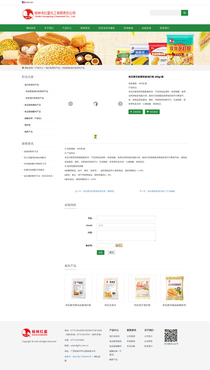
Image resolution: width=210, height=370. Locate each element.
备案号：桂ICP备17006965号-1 (79, 356)
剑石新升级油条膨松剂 (174, 305)
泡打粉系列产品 (52, 67)
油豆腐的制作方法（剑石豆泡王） (39, 175)
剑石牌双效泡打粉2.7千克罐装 (161, 191)
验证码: (89, 245)
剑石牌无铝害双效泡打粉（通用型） (99, 191)
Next (120, 103)
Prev (70, 103)
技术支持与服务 (107, 28)
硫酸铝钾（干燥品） (33, 118)
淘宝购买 (152, 111)
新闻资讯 (85, 28)
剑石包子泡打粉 (142, 305)
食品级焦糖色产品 (32, 104)
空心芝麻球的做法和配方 (35, 157)
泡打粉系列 (114, 336)
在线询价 (135, 111)
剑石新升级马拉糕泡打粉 (78, 305)
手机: (90, 218)
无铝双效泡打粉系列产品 (73, 67)
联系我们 (164, 28)
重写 (112, 252)
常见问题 (131, 346)
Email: (89, 225)
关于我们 (49, 28)
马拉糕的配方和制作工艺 (35, 163)
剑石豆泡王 (110, 305)
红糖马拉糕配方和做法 (34, 169)
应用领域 (128, 28)
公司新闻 (131, 336)
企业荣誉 (148, 341)
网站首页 (31, 28)
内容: (90, 232)
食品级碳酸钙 (115, 346)
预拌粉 (27, 124)
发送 (101, 252)
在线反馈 (146, 28)
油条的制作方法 (31, 151)
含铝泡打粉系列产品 (35, 98)
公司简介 (148, 336)
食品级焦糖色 (115, 341)
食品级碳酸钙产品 (32, 111)
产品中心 (67, 28)
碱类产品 (28, 131)
